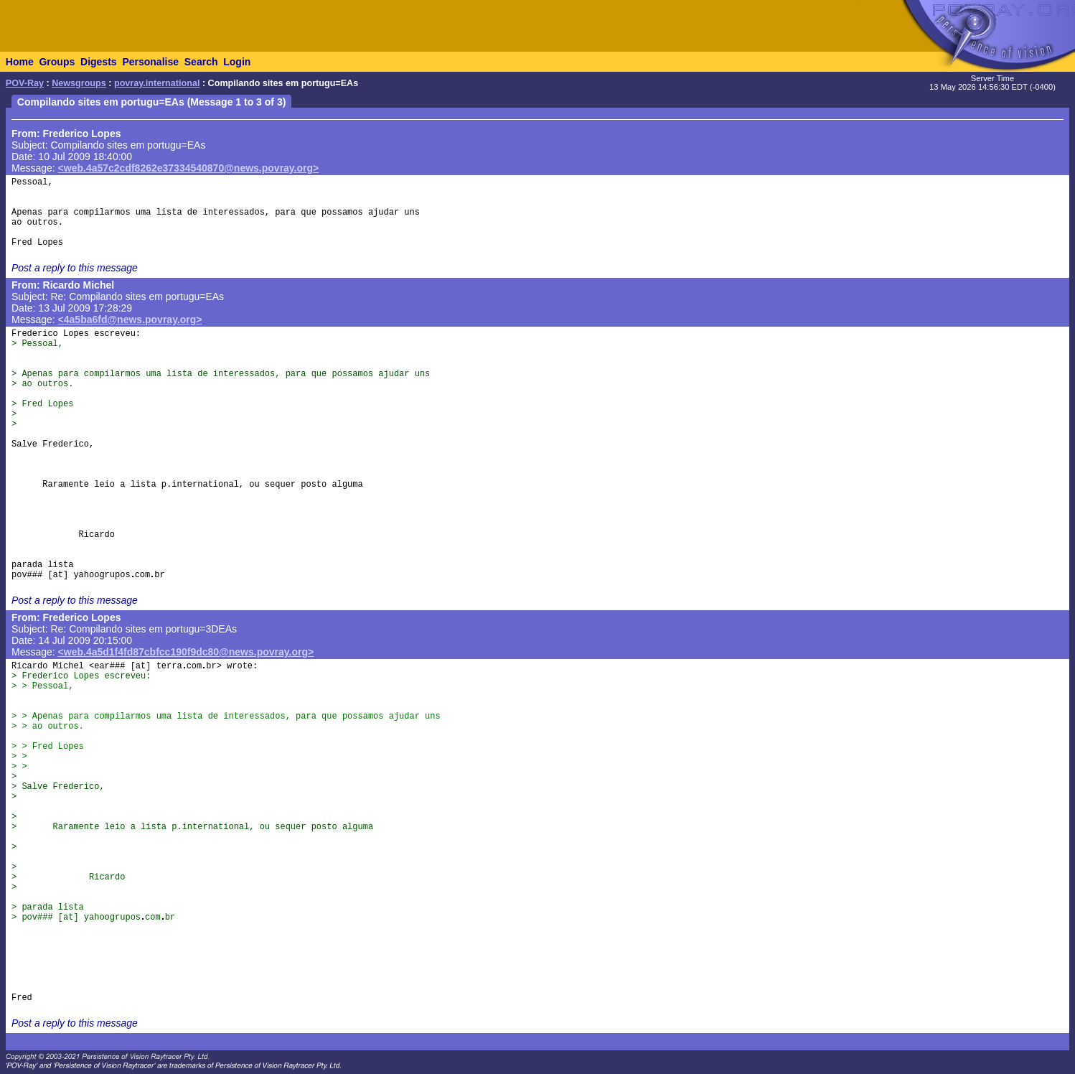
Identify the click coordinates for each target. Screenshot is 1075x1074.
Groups (57, 61)
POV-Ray (25, 83)
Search (201, 61)
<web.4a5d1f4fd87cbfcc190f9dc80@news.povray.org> (186, 652)
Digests (98, 61)
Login (236, 61)
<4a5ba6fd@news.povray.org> (130, 319)
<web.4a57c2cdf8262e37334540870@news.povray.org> (188, 168)
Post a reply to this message (74, 268)
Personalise (150, 61)
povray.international (156, 83)
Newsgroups (79, 83)
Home (20, 61)
